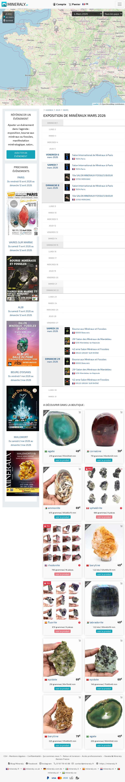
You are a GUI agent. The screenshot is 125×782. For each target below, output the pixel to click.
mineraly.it (72, 769)
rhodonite (52, 565)
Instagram (45, 763)
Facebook (31, 763)
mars (66, 110)
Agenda (49, 110)
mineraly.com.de (52, 769)
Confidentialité (34, 756)
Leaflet (95, 104)
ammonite (52, 507)
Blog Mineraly (16, 763)
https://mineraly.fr (108, 763)
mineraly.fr (13, 769)
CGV (5, 756)
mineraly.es (89, 769)
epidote (51, 679)
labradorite (94, 622)
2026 (58, 110)
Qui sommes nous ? (52, 756)
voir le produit (62, 460)
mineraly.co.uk (31, 769)
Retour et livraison (71, 756)
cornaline (93, 451)
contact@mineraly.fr (84, 763)
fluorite (51, 622)
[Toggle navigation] (119, 4)
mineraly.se (69, 772)
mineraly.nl (107, 769)
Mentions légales (17, 756)
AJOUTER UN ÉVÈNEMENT (20, 154)
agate (50, 451)
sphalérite (94, 507)
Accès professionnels (92, 756)
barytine (93, 565)
